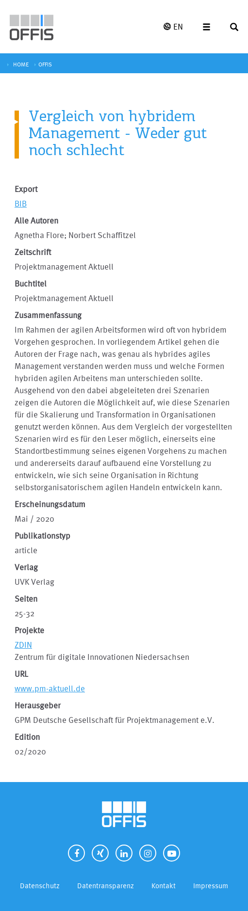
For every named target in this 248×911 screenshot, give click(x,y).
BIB (21, 203)
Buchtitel (31, 283)
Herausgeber (38, 705)
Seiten (26, 598)
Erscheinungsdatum (50, 504)
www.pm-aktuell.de (50, 688)
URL (21, 673)
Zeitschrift (33, 251)
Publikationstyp (42, 535)
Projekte (29, 630)
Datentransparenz (105, 885)
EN (173, 26)
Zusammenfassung (48, 315)
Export (26, 188)
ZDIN (23, 644)
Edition (27, 736)
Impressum (210, 885)
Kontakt (163, 885)
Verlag (26, 567)
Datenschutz (40, 885)
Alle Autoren (36, 220)
